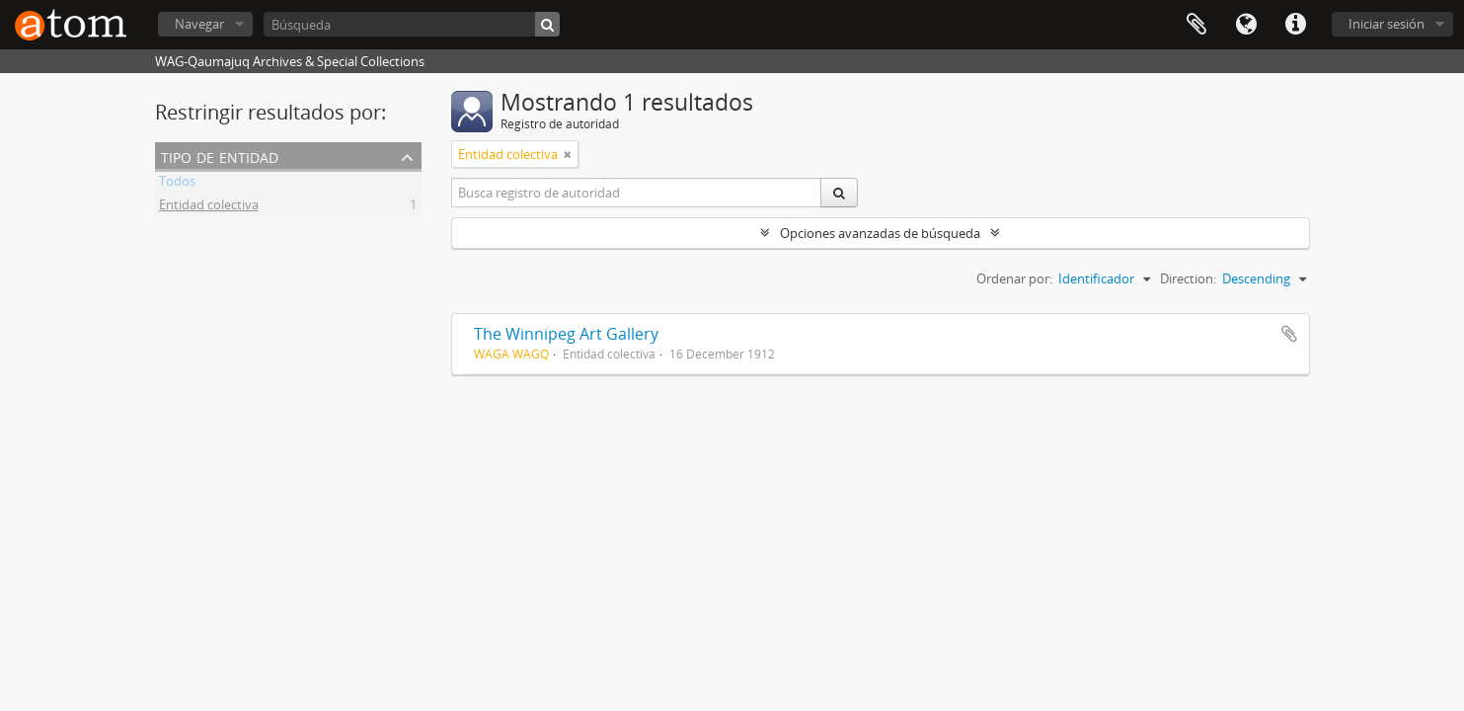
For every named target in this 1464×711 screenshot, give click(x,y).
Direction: (1188, 278)
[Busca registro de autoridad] (636, 192)
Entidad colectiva (209, 207)
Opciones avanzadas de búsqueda (880, 233)
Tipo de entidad (219, 155)
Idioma (1246, 24)
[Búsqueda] (412, 24)
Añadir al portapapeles (1289, 334)
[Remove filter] (568, 154)
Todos (177, 184)
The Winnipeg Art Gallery (566, 334)
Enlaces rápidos (1295, 24)
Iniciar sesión (1386, 24)
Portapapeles (1196, 24)
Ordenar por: (1014, 278)
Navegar (199, 24)
